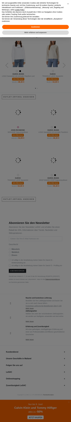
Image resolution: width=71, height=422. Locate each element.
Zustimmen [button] (35, 27)
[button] (68, 4)
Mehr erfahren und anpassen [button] (35, 32)
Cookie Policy (19, 10)
